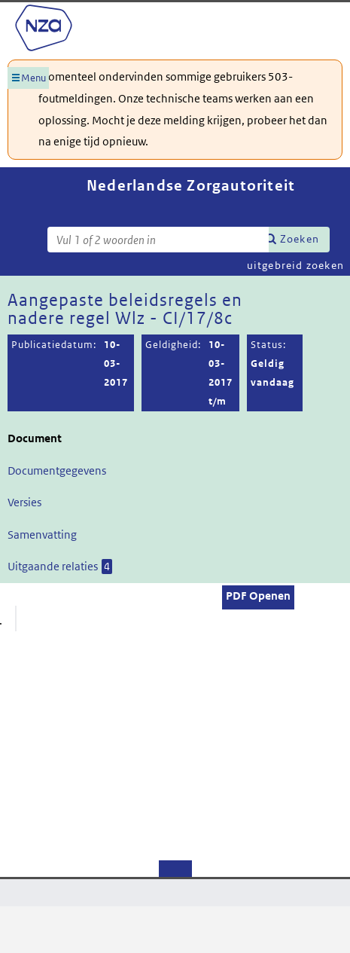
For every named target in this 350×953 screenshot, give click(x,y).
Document (35, 438)
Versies (24, 502)
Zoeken (299, 239)
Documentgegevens (57, 470)
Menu (33, 78)
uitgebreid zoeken (295, 265)
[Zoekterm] (158, 239)
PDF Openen (258, 595)
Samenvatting (42, 534)
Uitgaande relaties (60, 566)
